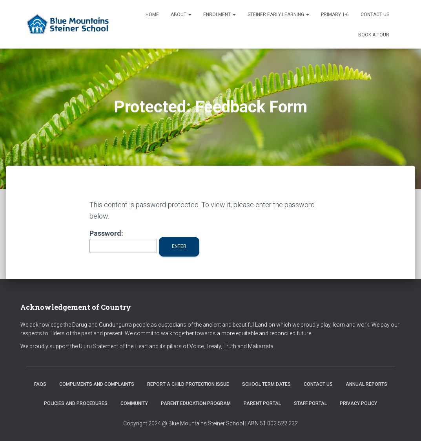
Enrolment (219, 14)
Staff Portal (310, 403)
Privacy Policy (358, 403)
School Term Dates (266, 384)
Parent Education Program (196, 403)
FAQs (40, 384)
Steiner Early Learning (278, 14)
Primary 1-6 (335, 14)
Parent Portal (262, 403)
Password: (123, 241)
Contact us (375, 14)
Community (134, 403)
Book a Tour (373, 35)
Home (152, 14)
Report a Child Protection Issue (188, 384)
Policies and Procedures (76, 403)
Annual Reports (366, 384)
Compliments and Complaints (96, 384)
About (181, 14)
